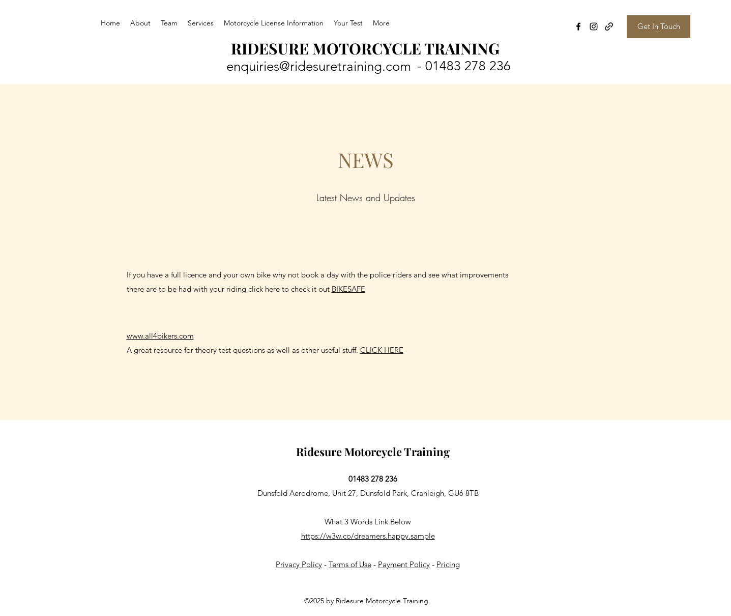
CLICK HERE (381, 350)
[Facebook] (578, 26)
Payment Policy (404, 564)
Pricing (448, 564)
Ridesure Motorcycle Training (373, 451)
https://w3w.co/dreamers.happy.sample (368, 536)
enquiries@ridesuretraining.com (318, 66)
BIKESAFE (348, 289)
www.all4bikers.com (160, 336)
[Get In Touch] (658, 26)
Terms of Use (350, 564)
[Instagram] (594, 26)
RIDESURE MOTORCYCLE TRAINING (365, 48)
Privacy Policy (299, 564)
